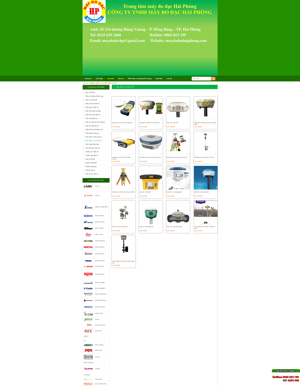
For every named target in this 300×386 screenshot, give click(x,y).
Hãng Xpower (89, 362)
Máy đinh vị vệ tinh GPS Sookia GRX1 (150, 157)
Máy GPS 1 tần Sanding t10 (174, 192)
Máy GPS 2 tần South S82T (120, 226)
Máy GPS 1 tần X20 (172, 122)
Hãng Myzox (99, 274)
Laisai (97, 186)
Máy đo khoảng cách (92, 126)
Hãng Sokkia (99, 215)
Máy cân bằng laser (92, 118)
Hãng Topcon (100, 222)
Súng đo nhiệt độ (91, 163)
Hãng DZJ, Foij (100, 325)
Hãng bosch (99, 266)
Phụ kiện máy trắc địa (93, 148)
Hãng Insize (99, 345)
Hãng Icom (99, 313)
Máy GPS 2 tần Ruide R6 (147, 226)
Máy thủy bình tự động (93, 111)
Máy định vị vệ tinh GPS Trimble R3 (122, 122)
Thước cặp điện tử (92, 155)
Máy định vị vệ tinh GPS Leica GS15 (204, 157)
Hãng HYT (98, 331)
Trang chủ (85, 83)
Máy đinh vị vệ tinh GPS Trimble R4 (150, 122)
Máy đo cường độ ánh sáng (94, 96)
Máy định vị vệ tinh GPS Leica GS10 (177, 157)
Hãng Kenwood (100, 294)
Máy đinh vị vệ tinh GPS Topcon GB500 (123, 192)
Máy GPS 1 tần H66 (145, 192)
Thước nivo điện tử (92, 152)
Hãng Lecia (99, 234)
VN (85, 340)
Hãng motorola (101, 300)
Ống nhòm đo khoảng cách (94, 129)
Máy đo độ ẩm (90, 92)
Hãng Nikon (99, 228)
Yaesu (97, 319)
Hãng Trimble (100, 288)
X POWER (87, 375)
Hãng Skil (98, 350)
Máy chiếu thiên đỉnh (92, 144)
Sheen (86, 336)
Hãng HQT (98, 379)
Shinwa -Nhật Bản (101, 207)
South (97, 357)
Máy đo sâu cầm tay (92, 174)
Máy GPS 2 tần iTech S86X (174, 226)
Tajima (97, 369)
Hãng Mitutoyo (100, 384)
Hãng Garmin (100, 282)
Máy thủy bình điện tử (93, 115)
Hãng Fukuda (100, 260)
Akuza (97, 195)
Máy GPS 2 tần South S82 (201, 192)
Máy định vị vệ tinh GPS (103, 83)
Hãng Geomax (100, 241)
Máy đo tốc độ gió (91, 100)
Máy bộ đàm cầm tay (92, 133)
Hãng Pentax (99, 247)
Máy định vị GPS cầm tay (94, 137)
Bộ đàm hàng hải (91, 166)
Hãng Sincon (99, 254)
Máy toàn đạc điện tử (93, 103)
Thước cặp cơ (90, 170)
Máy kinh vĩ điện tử (92, 107)
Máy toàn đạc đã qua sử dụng (95, 122)
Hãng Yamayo (100, 307)
